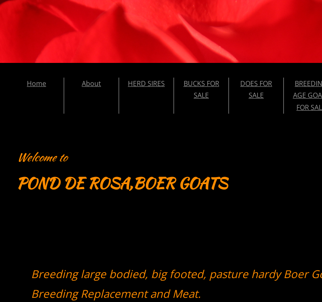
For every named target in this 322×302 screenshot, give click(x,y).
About (91, 83)
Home (36, 83)
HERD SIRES (146, 83)
